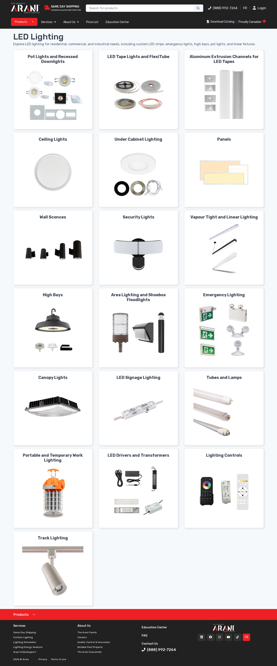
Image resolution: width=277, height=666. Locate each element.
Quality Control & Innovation (93, 642)
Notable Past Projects (90, 647)
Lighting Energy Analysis (28, 647)
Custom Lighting (23, 637)
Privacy (43, 659)
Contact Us (150, 643)
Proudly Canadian (252, 21)
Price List (92, 22)
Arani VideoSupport (24, 652)
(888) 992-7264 (222, 8)
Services (48, 22)
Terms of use (58, 659)
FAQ (144, 635)
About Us (71, 22)
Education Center (117, 22)
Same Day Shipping (24, 632)
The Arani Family (87, 632)
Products (21, 615)
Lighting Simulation (24, 642)
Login (259, 8)
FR (245, 8)
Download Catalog (220, 21)
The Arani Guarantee (89, 652)
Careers (82, 637)
